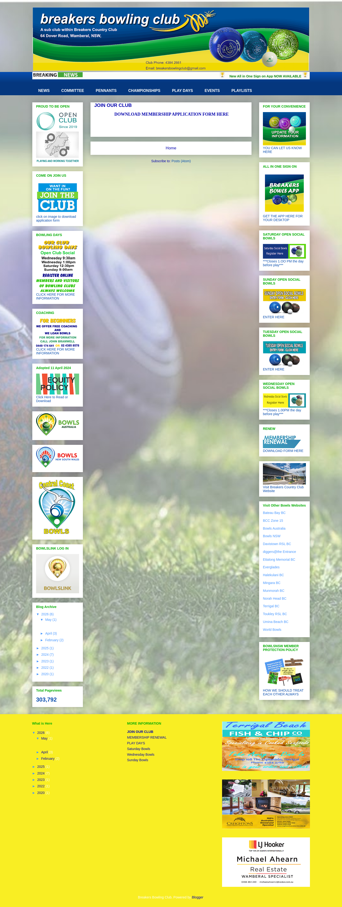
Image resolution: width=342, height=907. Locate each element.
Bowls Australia (274, 528)
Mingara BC (271, 583)
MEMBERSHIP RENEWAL (146, 737)
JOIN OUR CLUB (140, 732)
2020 (45, 674)
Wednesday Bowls (140, 754)
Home (171, 148)
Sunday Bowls (137, 760)
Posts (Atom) (181, 161)
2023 (45, 661)
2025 (45, 648)
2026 (45, 614)
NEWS (44, 91)
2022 (45, 668)
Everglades (271, 567)
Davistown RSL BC (277, 544)
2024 (45, 654)
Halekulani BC (273, 575)
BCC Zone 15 (273, 520)
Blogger (197, 897)
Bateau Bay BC (274, 513)
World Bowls (272, 630)
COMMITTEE (72, 91)
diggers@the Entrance (279, 552)
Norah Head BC (274, 598)
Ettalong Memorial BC (279, 559)
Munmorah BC (273, 591)
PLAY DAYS (182, 91)
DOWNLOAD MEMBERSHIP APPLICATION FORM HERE (171, 114)
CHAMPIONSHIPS (144, 91)
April (49, 633)
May (48, 620)
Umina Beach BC (275, 622)
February (52, 640)
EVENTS (212, 91)
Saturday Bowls (138, 749)
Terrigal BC (271, 606)
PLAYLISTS (242, 91)
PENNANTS (106, 91)
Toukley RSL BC (275, 614)
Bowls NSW (271, 536)
